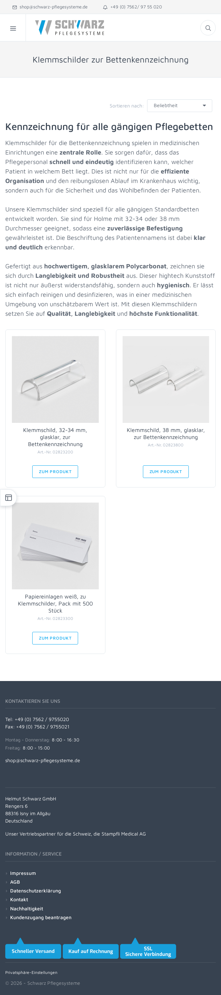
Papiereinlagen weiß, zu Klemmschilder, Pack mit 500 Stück (55, 603)
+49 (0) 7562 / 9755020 (42, 719)
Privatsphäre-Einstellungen (31, 972)
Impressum (23, 873)
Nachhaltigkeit (26, 908)
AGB (15, 882)
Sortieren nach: (127, 106)
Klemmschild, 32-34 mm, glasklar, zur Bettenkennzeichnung (55, 437)
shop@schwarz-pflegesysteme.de (50, 6)
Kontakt (19, 899)
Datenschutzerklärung (35, 890)
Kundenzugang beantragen (40, 917)
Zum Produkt (55, 471)
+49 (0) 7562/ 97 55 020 (132, 6)
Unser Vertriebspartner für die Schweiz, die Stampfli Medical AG (75, 834)
